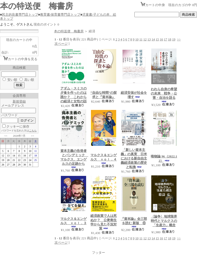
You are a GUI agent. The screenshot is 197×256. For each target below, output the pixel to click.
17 (165, 39)
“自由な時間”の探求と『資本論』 (103, 95)
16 (161, 39)
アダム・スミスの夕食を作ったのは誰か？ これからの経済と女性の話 (73, 94)
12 (144, 39)
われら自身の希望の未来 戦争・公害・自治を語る (164, 93)
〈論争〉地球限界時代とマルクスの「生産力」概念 (164, 221)
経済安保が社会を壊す (134, 95)
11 (141, 39)
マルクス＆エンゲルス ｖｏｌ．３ (73, 221)
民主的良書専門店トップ (20, 14)
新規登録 (19, 101)
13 (149, 39)
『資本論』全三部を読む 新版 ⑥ (134, 221)
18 (169, 39)
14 (153, 39)
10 (136, 39)
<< (5, 135)
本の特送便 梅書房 (69, 31)
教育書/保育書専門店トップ (60, 14)
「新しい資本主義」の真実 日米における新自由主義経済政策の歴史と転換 (134, 158)
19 (173, 39)
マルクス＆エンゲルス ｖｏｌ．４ (103, 157)
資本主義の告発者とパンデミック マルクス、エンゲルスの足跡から (74, 157)
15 (157, 39)
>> (32, 135)
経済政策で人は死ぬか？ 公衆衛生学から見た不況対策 (103, 222)
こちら (33, 130)
